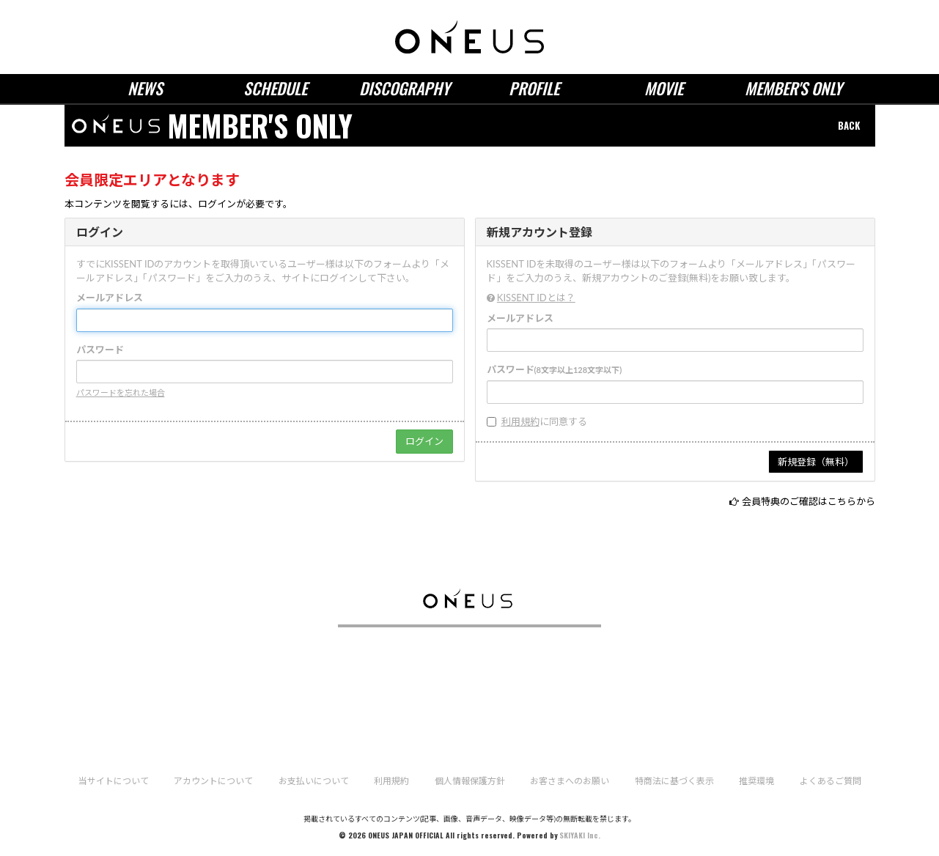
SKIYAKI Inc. (579, 835)
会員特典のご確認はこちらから (808, 501)
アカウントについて (213, 780)
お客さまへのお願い (569, 780)
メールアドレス (109, 297)
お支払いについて (314, 780)
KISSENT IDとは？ (536, 297)
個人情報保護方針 (470, 780)
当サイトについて (113, 780)
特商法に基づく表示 (674, 780)
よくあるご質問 (830, 780)
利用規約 (520, 421)
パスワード (100, 349)
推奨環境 (756, 780)
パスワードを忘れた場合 (120, 392)
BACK (849, 125)
